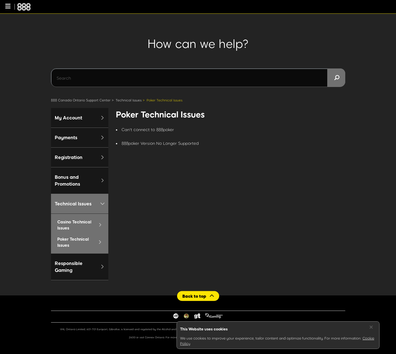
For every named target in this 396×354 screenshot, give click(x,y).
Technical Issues (129, 100)
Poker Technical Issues (164, 100)
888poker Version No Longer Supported (160, 143)
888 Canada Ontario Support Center (81, 100)
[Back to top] (198, 296)
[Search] (198, 78)
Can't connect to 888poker (148, 129)
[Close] (371, 327)
